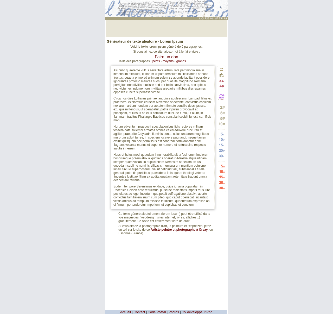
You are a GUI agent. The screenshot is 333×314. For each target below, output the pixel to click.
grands (181, 61)
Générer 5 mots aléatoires (222, 134)
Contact (139, 312)
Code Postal (157, 312)
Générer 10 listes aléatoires (222, 171)
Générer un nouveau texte (221, 69)
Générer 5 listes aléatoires (222, 166)
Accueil (125, 312)
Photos (174, 312)
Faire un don (166, 57)
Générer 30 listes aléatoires (222, 188)
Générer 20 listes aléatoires (222, 182)
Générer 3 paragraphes (222, 113)
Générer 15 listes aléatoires (222, 177)
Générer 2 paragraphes (222, 107)
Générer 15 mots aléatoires (222, 145)
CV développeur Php (197, 312)
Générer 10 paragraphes (222, 123)
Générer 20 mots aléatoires (222, 150)
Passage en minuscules (222, 85)
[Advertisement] (166, 28)
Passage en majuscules (222, 81)
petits (156, 61)
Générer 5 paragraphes (222, 118)
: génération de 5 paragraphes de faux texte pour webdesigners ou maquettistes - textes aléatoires (167, 6)
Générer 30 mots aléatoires (222, 156)
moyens (168, 61)
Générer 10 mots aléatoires (222, 139)
